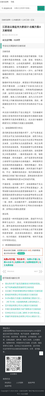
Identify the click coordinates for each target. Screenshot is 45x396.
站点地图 (24, 394)
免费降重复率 (32, 262)
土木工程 (25, 20)
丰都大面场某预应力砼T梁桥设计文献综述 (23, 309)
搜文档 (40, 8)
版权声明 (31, 383)
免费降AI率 (19, 262)
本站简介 (8, 383)
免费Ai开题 (32, 259)
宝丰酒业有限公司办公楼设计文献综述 (21, 305)
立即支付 (21, 253)
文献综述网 (6, 20)
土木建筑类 (16, 20)
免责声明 (8, 386)
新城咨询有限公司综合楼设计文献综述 (21, 295)
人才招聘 (19, 383)
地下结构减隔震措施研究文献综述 (19, 287)
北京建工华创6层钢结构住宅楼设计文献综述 (24, 291)
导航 (12, 2)
